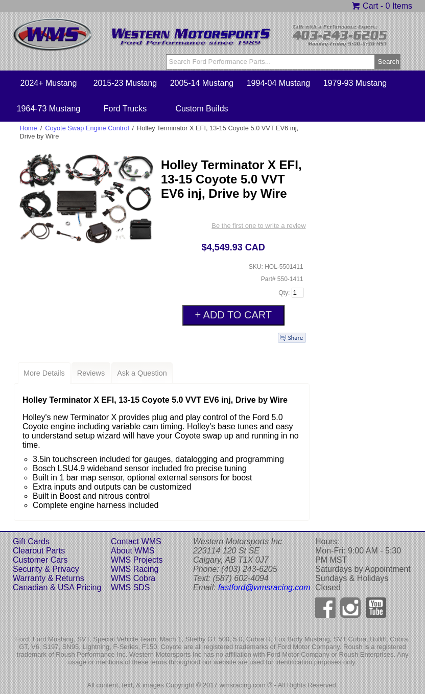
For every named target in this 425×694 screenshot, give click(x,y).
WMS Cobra (133, 578)
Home (28, 128)
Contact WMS (136, 541)
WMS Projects (136, 560)
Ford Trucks (125, 108)
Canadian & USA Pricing (57, 587)
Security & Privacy (46, 569)
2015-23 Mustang (125, 83)
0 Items (399, 6)
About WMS (132, 550)
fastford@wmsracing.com (264, 587)
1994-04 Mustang (279, 83)
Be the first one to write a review (258, 225)
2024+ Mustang (48, 83)
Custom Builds (201, 108)
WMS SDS (130, 587)
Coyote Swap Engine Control (87, 128)
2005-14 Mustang (202, 83)
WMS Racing (134, 569)
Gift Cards (31, 541)
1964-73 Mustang (49, 108)
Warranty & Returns (48, 578)
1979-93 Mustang (355, 83)
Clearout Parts (39, 550)
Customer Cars (40, 560)
